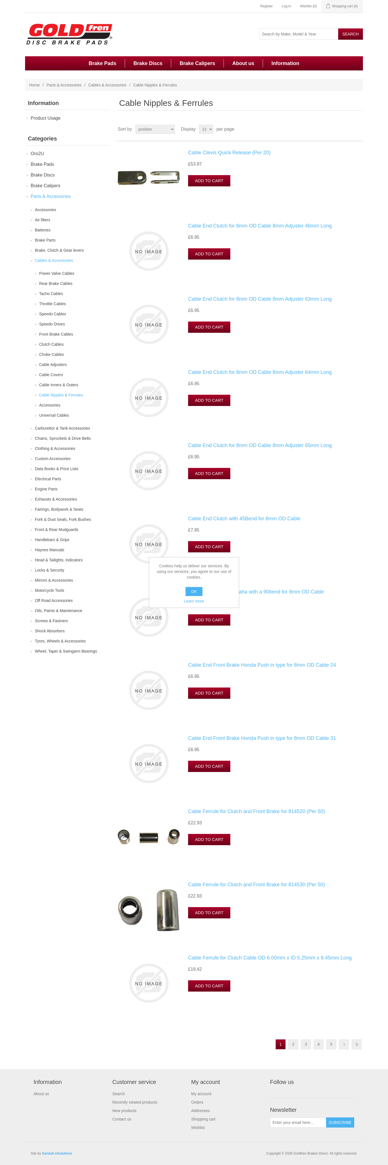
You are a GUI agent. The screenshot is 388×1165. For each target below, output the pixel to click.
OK (194, 591)
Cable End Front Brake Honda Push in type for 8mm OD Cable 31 (262, 738)
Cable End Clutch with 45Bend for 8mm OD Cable (244, 518)
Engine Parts (46, 489)
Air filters (42, 220)
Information (285, 63)
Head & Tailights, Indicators (58, 560)
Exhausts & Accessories (56, 499)
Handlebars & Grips (52, 539)
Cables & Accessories (107, 85)
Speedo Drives (52, 324)
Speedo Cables (52, 314)
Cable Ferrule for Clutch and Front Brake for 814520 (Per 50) (256, 811)
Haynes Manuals (49, 550)
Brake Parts (45, 240)
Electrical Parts (48, 479)
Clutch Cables (51, 344)
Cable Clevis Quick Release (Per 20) (229, 152)
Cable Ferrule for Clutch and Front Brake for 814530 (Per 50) (256, 884)
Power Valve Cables (56, 273)
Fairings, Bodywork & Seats (59, 509)
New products (124, 1110)
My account (201, 1094)
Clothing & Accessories (55, 448)
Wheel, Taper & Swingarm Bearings (66, 651)
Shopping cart (203, 1119)
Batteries (42, 230)
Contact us (121, 1119)
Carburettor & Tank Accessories (62, 428)
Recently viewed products (134, 1102)
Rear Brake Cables (55, 283)
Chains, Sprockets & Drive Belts (63, 438)
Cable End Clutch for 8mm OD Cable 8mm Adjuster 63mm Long (260, 299)
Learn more (194, 601)
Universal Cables (54, 415)
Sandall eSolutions (57, 1153)
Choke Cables (51, 354)
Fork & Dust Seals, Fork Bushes (63, 519)
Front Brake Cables (56, 334)
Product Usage (46, 118)
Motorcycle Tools (49, 590)
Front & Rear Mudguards (56, 529)
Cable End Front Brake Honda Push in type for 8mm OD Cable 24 (262, 665)
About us (243, 63)
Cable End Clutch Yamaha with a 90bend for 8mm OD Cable (256, 592)
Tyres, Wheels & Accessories (60, 641)
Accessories (45, 209)
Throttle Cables (52, 304)
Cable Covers (51, 374)
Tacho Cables (51, 293)
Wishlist (198, 1127)
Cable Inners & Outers (58, 385)
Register (266, 6)
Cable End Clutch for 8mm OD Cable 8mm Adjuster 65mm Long (260, 445)
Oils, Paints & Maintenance (58, 610)
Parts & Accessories (64, 85)
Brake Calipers (197, 63)
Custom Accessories (53, 458)
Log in (286, 6)
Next (344, 1044)
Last (357, 1044)
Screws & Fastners (51, 621)
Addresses (200, 1110)
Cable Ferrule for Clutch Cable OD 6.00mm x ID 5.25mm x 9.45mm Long (270, 958)
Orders (197, 1102)
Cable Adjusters (53, 364)
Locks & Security (49, 570)
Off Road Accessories (54, 600)
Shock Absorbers (50, 631)
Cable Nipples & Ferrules (61, 395)
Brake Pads (102, 63)
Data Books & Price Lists (56, 469)
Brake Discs (147, 63)
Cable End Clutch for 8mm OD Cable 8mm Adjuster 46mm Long (260, 226)
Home (34, 85)
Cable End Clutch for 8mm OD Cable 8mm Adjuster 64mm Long (260, 372)
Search (118, 1094)
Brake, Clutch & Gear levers (59, 250)
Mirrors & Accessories (54, 580)
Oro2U (37, 153)
